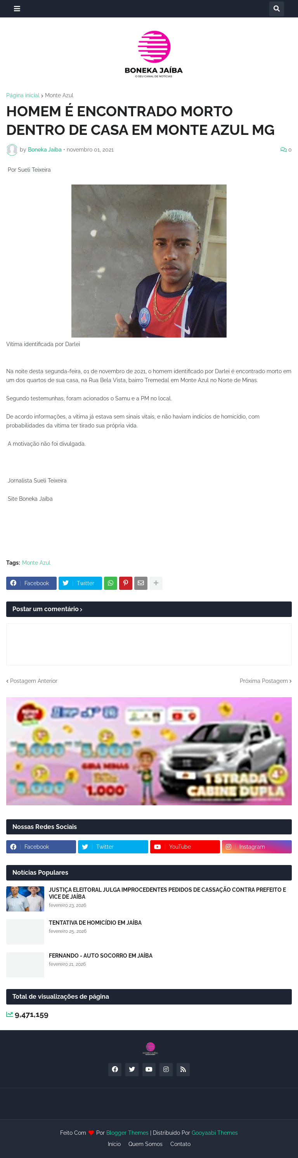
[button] (17, 8)
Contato (180, 1144)
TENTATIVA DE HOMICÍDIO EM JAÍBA (95, 923)
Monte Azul (59, 95)
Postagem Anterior (33, 681)
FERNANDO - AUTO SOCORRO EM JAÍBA (100, 956)
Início (114, 1144)
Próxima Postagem (264, 681)
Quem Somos (145, 1144)
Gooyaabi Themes (215, 1133)
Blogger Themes (127, 1133)
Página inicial (23, 95)
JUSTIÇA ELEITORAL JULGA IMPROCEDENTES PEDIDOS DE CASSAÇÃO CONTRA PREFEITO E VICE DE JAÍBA (167, 893)
